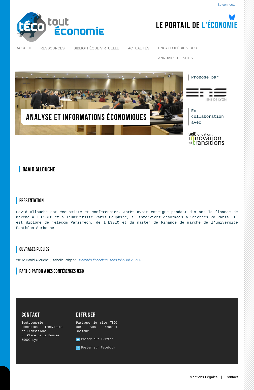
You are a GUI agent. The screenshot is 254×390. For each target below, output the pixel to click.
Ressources (52, 48)
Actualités (138, 48)
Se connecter (227, 4)
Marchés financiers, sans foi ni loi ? (105, 260)
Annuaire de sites (175, 58)
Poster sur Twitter (97, 339)
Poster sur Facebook (98, 348)
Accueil (24, 48)
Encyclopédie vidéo (177, 48)
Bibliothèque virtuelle (96, 48)
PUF (137, 260)
